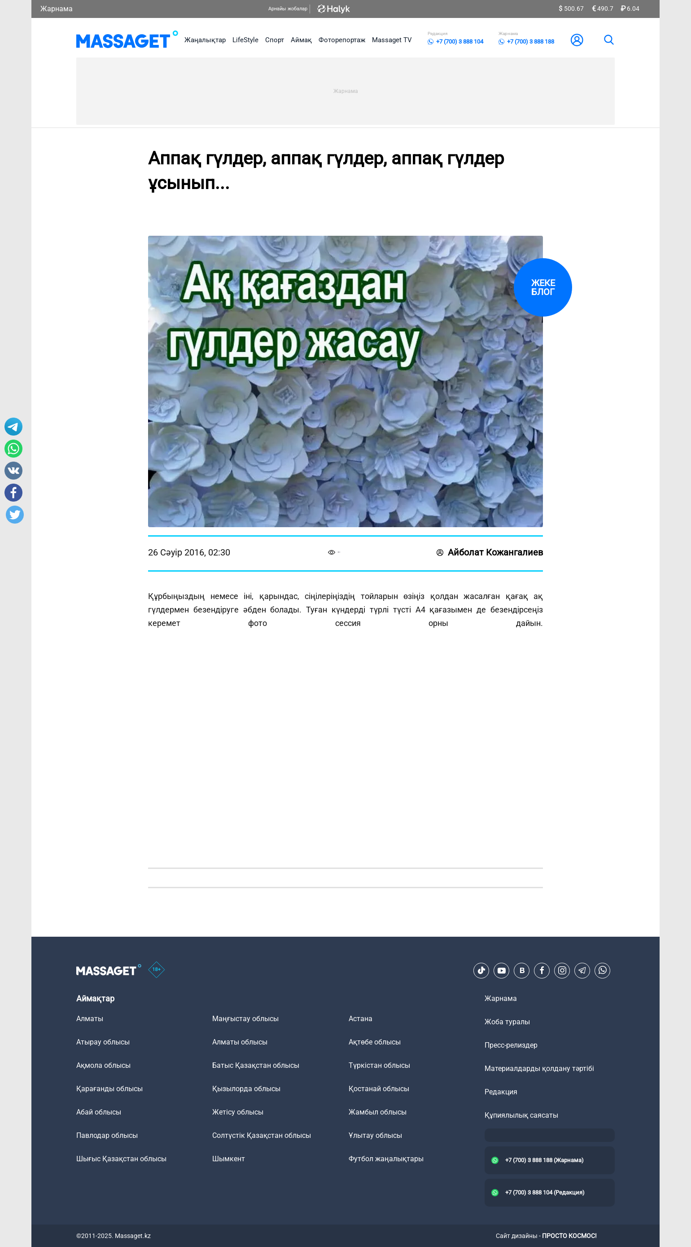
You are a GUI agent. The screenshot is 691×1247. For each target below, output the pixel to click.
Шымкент (228, 1158)
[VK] (521, 970)
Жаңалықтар (205, 40)
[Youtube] (501, 970)
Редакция (501, 1092)
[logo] (127, 40)
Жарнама (56, 8)
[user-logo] (577, 40)
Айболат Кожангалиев (490, 552)
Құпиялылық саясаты (521, 1115)
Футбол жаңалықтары (386, 1158)
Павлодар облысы (107, 1135)
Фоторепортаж (342, 40)
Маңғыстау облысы (245, 1018)
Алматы (89, 1018)
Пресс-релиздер (511, 1045)
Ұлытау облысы (375, 1135)
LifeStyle (245, 40)
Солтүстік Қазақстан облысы (261, 1135)
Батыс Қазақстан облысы (255, 1065)
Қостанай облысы (379, 1088)
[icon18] (156, 970)
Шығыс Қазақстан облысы (121, 1158)
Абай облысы (98, 1112)
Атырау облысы (103, 1042)
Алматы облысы (239, 1042)
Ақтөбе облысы (375, 1042)
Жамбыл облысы (378, 1112)
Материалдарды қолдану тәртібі (539, 1068)
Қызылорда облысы (246, 1088)
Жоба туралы (507, 1022)
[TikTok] (481, 970)
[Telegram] (582, 970)
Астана (360, 1018)
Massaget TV (392, 40)
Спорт (274, 40)
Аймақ (301, 40)
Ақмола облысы (103, 1065)
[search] (608, 40)
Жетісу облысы (237, 1112)
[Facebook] (542, 970)
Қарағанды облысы (109, 1088)
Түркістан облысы (379, 1065)
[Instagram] (562, 970)
